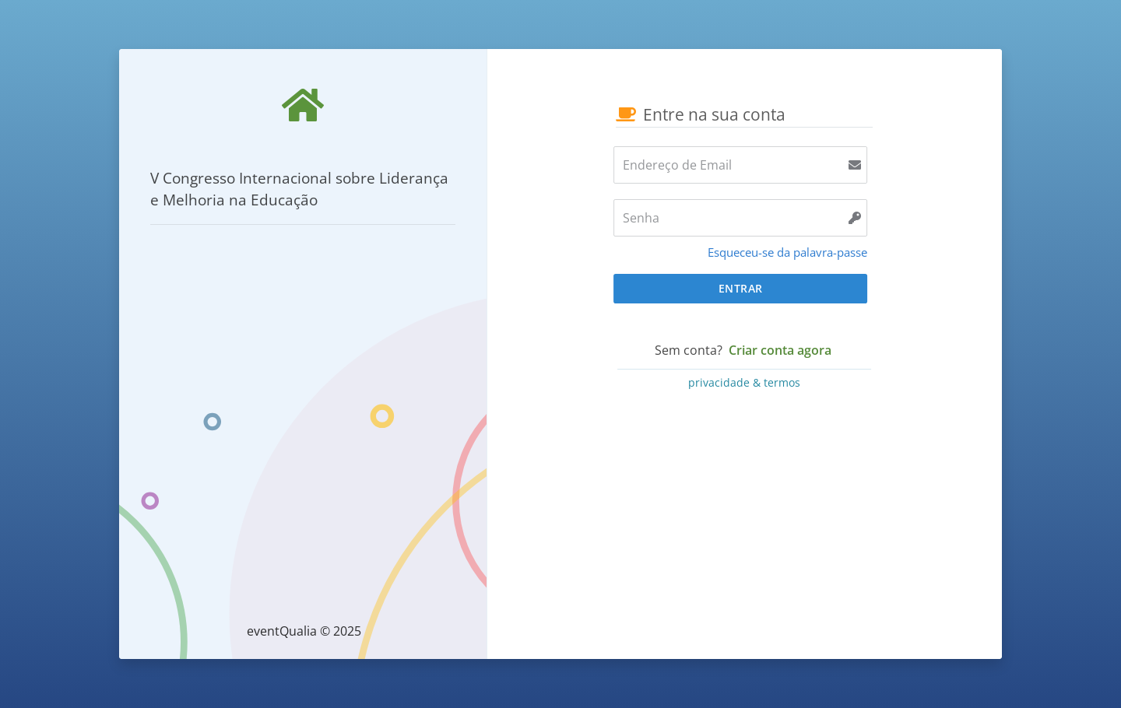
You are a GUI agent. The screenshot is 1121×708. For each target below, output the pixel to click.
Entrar (741, 288)
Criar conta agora (780, 350)
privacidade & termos (744, 382)
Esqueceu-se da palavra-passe (787, 252)
